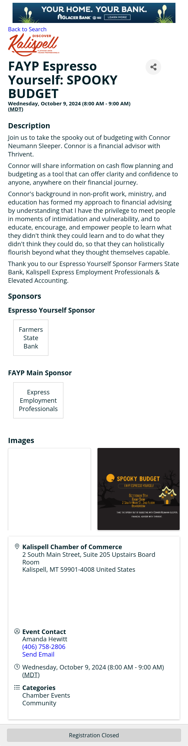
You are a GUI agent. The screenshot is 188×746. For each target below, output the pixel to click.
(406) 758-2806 (43, 646)
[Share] (153, 67)
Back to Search (27, 29)
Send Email (38, 654)
